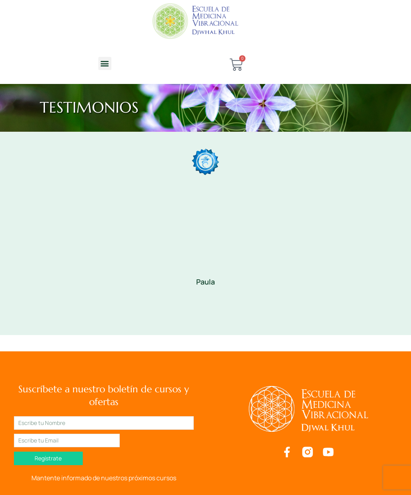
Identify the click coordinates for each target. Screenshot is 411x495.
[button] (104, 63)
